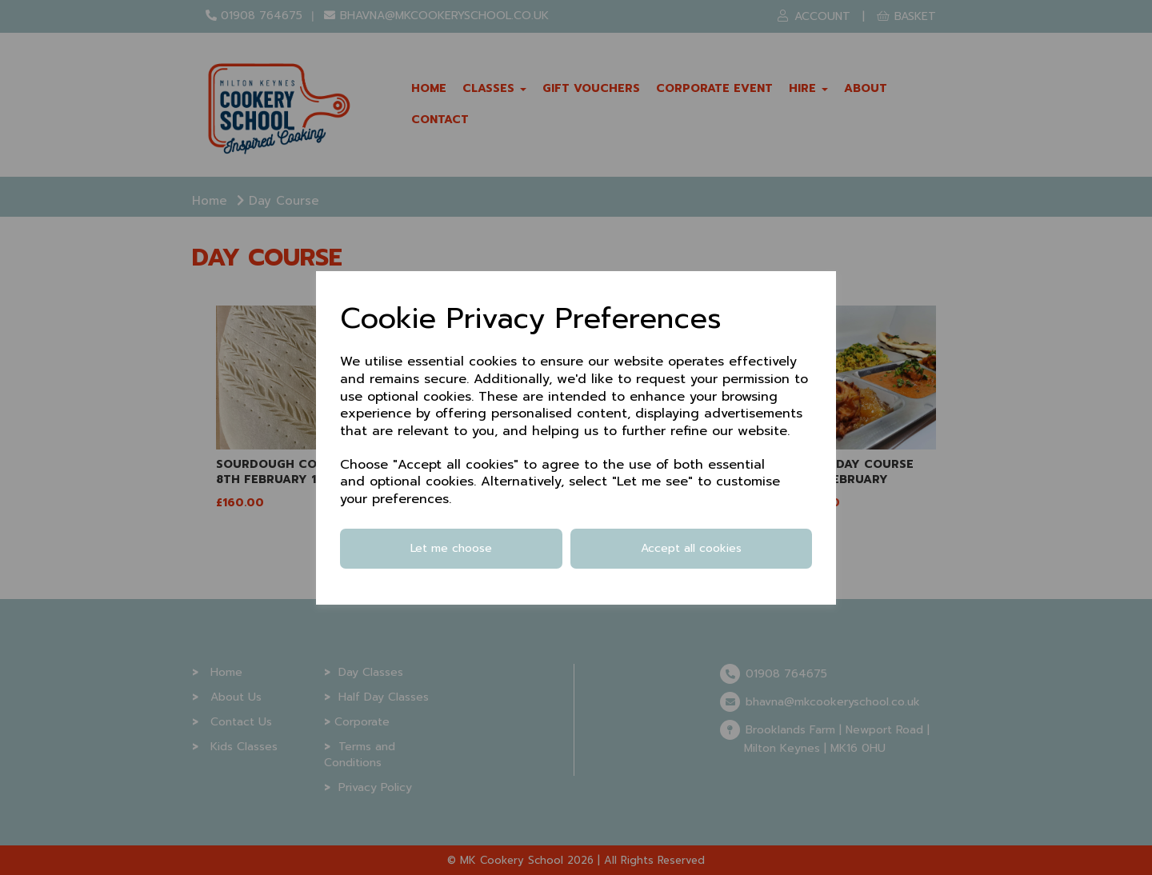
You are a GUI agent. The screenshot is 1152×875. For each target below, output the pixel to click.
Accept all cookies (691, 548)
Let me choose (451, 548)
